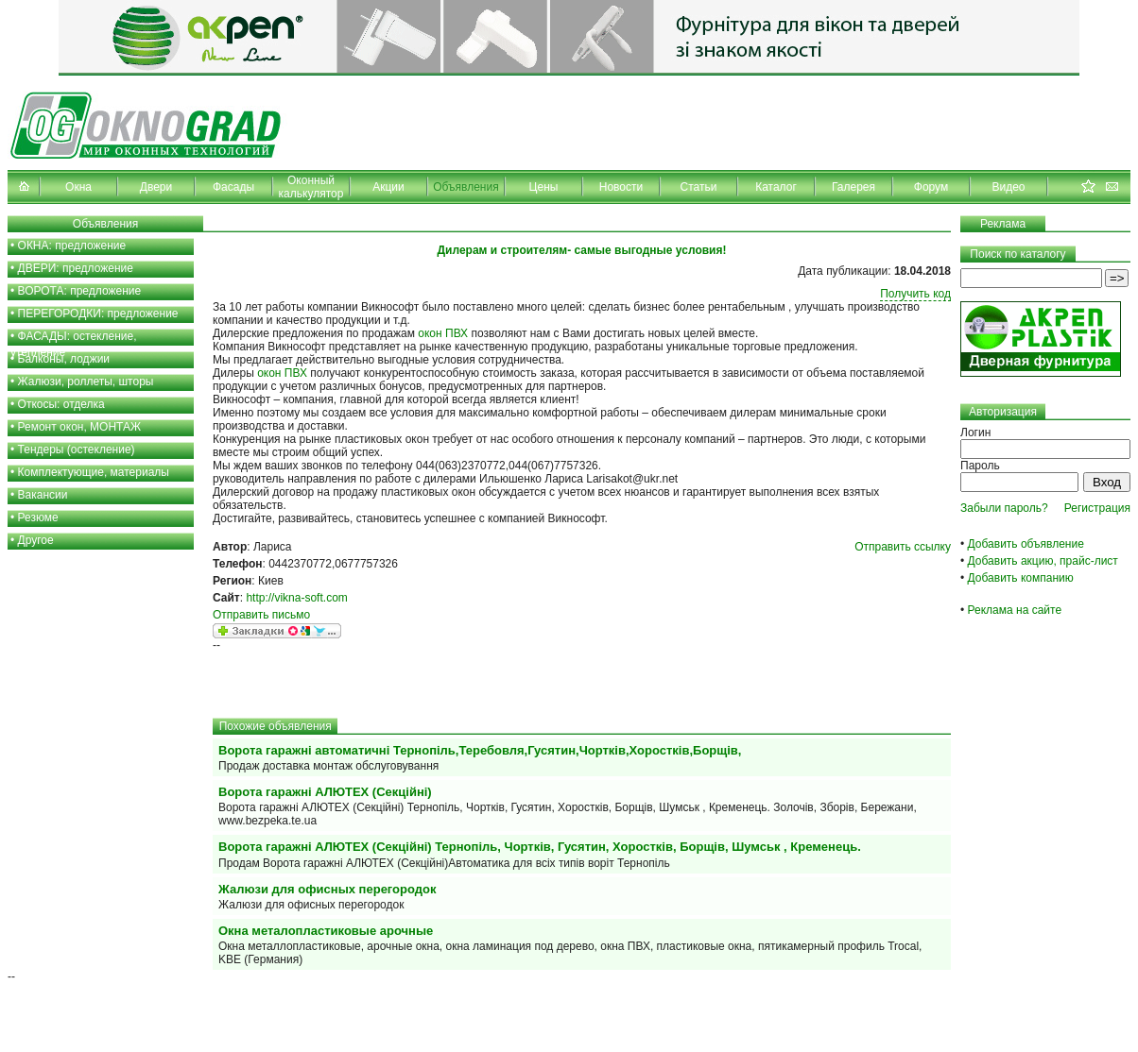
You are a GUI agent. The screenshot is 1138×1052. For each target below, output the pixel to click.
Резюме (38, 517)
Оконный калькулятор (311, 187)
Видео (1008, 187)
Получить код (915, 293)
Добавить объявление (1026, 544)
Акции (388, 187)
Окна (78, 187)
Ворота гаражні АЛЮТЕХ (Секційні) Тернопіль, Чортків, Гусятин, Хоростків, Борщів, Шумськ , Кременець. (539, 847)
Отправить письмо (261, 614)
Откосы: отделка (61, 404)
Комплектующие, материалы (93, 472)
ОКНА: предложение (72, 245)
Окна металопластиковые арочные (325, 931)
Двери (156, 187)
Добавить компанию (1021, 578)
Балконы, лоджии (64, 358)
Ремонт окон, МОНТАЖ (80, 426)
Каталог (776, 187)
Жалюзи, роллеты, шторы (86, 381)
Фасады (233, 187)
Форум (931, 187)
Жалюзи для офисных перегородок (327, 889)
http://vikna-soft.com (296, 597)
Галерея (853, 187)
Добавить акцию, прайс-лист (1043, 561)
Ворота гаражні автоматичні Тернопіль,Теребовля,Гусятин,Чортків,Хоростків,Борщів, (479, 750)
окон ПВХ (443, 333)
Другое (36, 540)
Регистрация (1097, 508)
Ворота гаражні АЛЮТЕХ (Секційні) (325, 792)
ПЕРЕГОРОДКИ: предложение (98, 313)
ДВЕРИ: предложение (75, 268)
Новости (621, 187)
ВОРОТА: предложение (80, 290)
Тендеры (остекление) (76, 449)
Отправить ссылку (902, 546)
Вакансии (43, 494)
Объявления (465, 187)
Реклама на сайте (1015, 610)
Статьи (699, 187)
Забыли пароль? (1004, 508)
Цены (544, 187)
